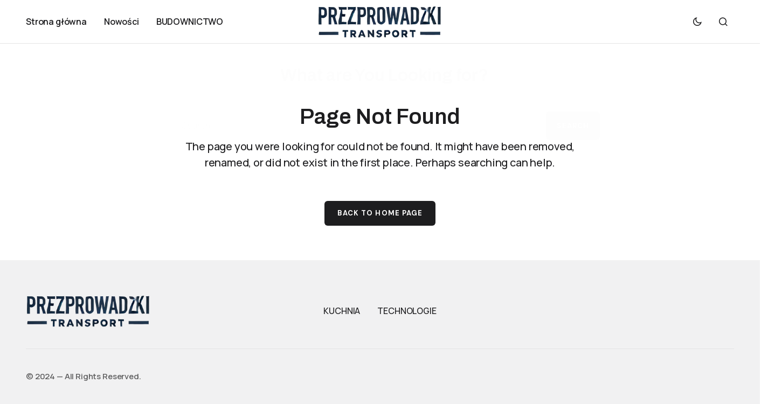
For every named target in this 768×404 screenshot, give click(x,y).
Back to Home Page (380, 213)
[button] (697, 21)
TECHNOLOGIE (406, 311)
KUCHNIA (341, 311)
